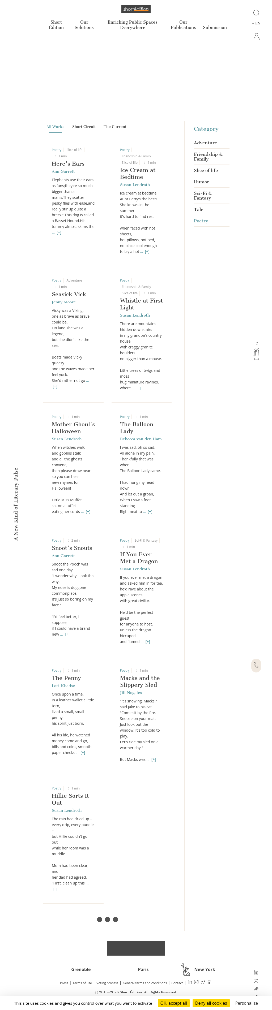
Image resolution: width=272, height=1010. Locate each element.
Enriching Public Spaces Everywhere (133, 25)
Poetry (56, 150)
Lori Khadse (63, 685)
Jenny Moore (64, 302)
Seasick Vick (69, 294)
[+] (59, 232)
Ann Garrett (63, 171)
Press (64, 983)
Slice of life (74, 150)
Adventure (74, 280)
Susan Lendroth (135, 184)
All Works (55, 126)
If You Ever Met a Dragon (139, 557)
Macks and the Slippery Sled (140, 681)
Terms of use (82, 983)
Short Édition (56, 25)
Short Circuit (84, 126)
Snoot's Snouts (72, 548)
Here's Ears (68, 163)
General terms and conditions (145, 983)
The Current (115, 126)
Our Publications (183, 25)
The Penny (66, 678)
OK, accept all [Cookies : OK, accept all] (173, 1003)
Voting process (107, 983)
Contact (177, 983)
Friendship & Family (136, 156)
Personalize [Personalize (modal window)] (246, 1003)
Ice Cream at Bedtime (137, 173)
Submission (215, 27)
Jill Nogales (131, 692)
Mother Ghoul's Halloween (73, 427)
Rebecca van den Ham (141, 439)
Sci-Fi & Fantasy (146, 540)
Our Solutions (84, 25)
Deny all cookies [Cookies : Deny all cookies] (211, 1003)
